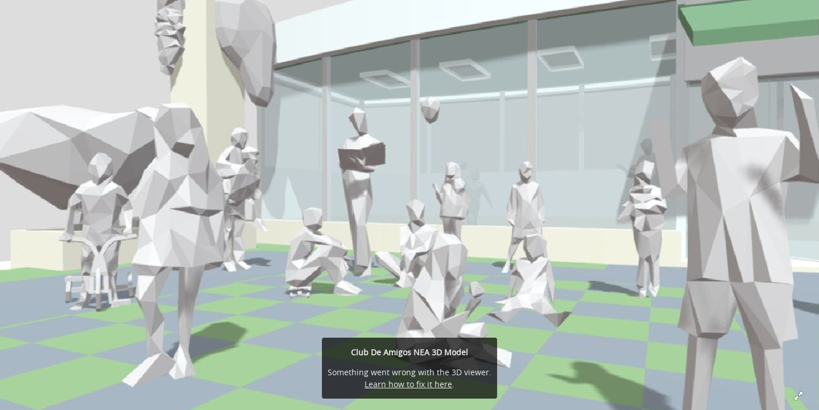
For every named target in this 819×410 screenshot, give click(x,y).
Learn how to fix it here (408, 384)
